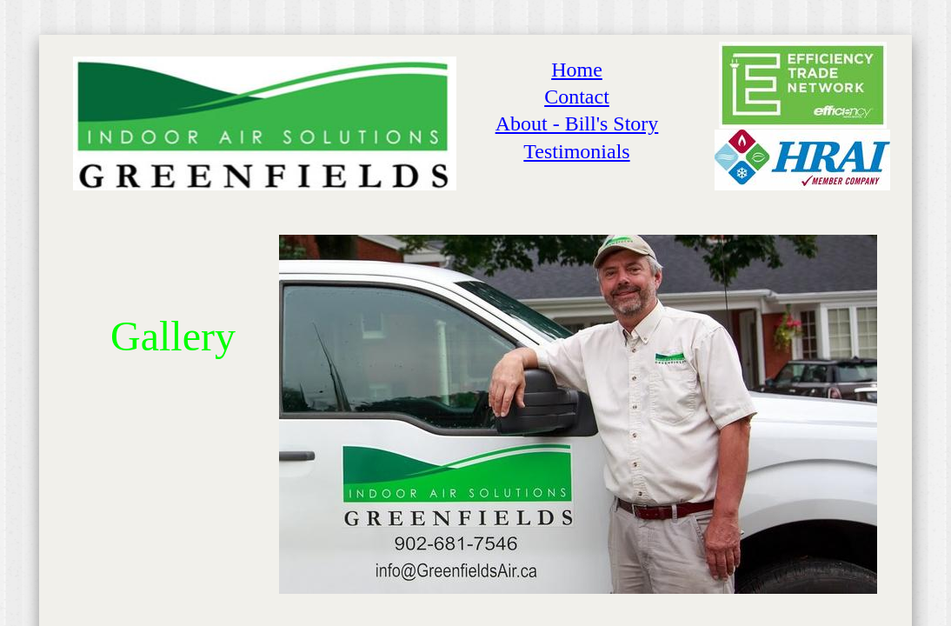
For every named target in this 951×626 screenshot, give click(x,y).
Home (576, 69)
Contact (576, 96)
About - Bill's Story (577, 123)
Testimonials (576, 151)
